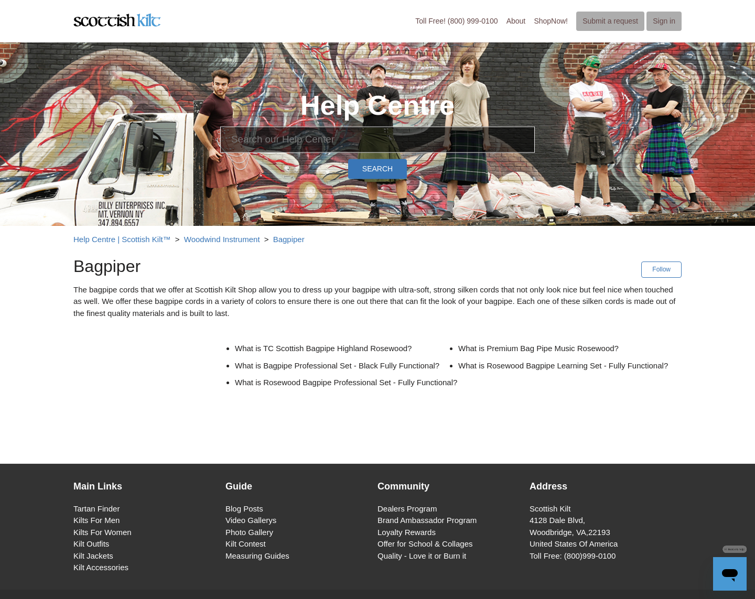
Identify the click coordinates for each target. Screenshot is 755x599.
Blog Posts (244, 508)
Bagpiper (289, 239)
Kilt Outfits (91, 543)
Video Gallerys (250, 520)
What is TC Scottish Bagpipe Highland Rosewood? (323, 348)
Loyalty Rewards (407, 532)
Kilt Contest (245, 543)
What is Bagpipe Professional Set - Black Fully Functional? (337, 365)
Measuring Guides (257, 555)
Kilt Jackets (93, 555)
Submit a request (610, 21)
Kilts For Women (102, 532)
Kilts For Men (96, 520)
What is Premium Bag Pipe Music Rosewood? (538, 348)
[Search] (377, 139)
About (516, 21)
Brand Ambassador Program (427, 520)
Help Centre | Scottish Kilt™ (122, 239)
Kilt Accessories (100, 567)
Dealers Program (407, 508)
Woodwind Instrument (222, 239)
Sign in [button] (664, 21)
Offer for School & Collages (425, 543)
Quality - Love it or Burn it (422, 555)
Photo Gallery (249, 532)
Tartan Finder (96, 508)
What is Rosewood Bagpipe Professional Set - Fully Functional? (346, 382)
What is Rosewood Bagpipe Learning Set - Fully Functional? (563, 365)
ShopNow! (551, 21)
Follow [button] (661, 269)
